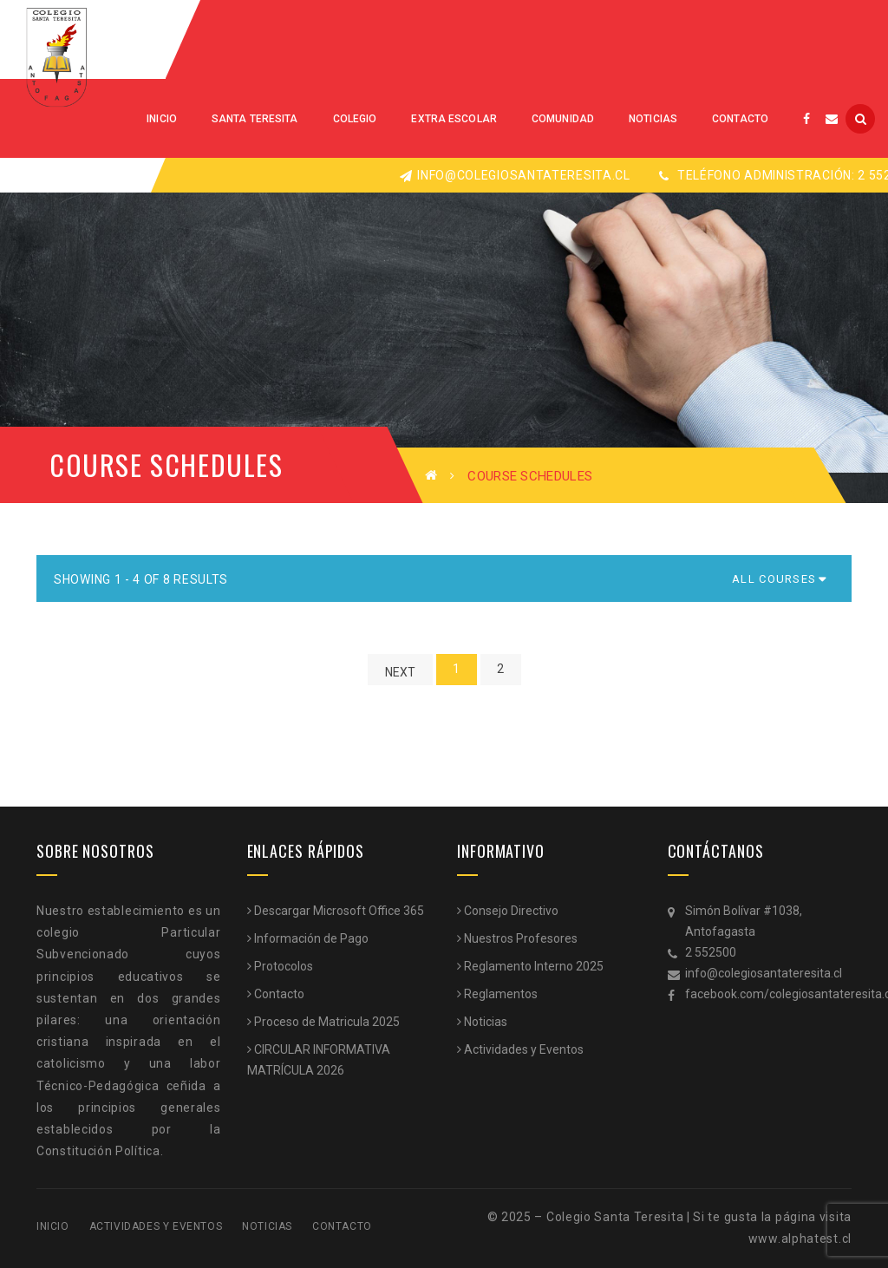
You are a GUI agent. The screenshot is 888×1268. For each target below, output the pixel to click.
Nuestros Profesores (521, 938)
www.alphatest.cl (800, 1238)
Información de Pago (311, 938)
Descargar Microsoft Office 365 (339, 911)
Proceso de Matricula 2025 (327, 1022)
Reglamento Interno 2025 (534, 966)
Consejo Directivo (511, 911)
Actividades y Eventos (524, 1049)
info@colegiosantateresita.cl (515, 175)
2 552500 (710, 952)
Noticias (485, 1022)
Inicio (52, 1226)
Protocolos (283, 966)
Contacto (279, 994)
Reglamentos (501, 994)
